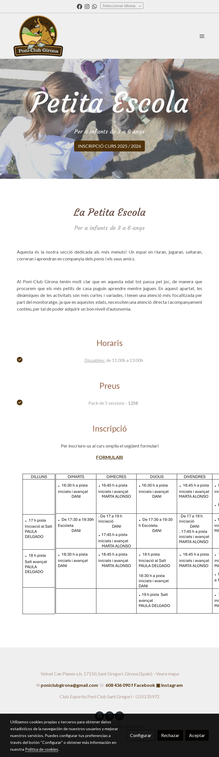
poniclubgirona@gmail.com (69, 685)
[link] (38, 36)
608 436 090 (118, 685)
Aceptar (197, 735)
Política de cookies (41, 749)
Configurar (140, 735)
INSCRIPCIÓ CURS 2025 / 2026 (109, 146)
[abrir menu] (202, 36)
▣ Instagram (169, 685)
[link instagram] (87, 6)
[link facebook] (79, 6)
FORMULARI (109, 457)
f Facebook (143, 685)
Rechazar (170, 735)
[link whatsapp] (94, 6)
